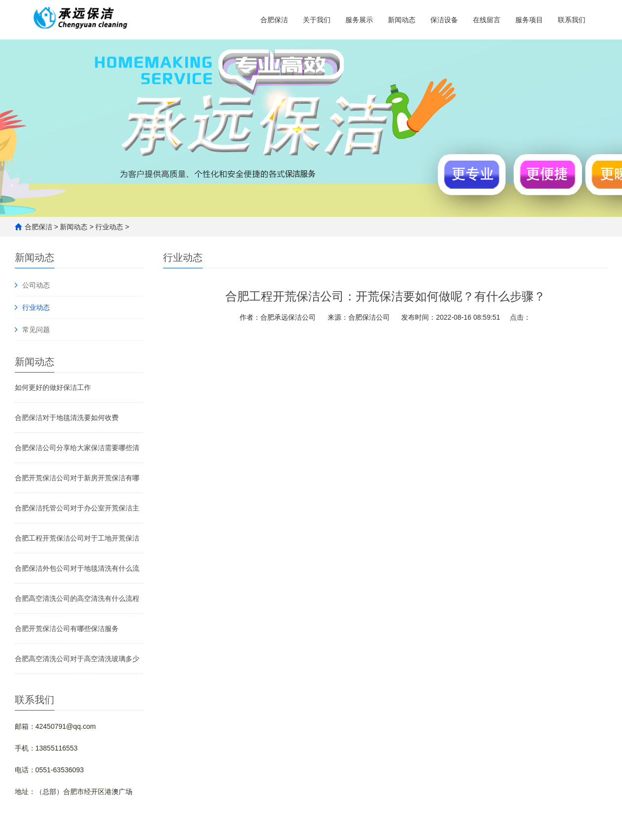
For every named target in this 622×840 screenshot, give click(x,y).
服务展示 (359, 20)
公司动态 (36, 285)
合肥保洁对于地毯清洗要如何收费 (67, 417)
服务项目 (529, 20)
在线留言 (486, 20)
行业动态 (109, 227)
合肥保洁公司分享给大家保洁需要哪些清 (77, 448)
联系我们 (571, 20)
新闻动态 (401, 20)
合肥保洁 (274, 20)
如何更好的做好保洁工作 (53, 387)
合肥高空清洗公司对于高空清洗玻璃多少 (77, 659)
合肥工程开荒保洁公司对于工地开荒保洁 (77, 538)
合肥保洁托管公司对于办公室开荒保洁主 (77, 508)
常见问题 (36, 330)
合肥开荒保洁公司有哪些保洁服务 (67, 628)
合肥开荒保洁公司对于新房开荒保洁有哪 (77, 478)
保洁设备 (444, 20)
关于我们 (317, 20)
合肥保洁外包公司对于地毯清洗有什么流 (77, 568)
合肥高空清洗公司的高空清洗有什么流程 (77, 598)
